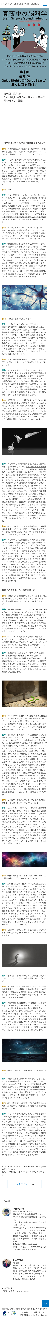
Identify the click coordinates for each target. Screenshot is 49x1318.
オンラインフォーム (24, 1184)
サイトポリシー (26, 1312)
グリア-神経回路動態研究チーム (28, 1217)
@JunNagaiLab (29, 1244)
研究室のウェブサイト (27, 596)
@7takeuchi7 (28, 1279)
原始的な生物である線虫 (12, 173)
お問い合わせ (38, 1312)
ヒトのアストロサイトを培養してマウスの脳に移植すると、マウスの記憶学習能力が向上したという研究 (24, 217)
